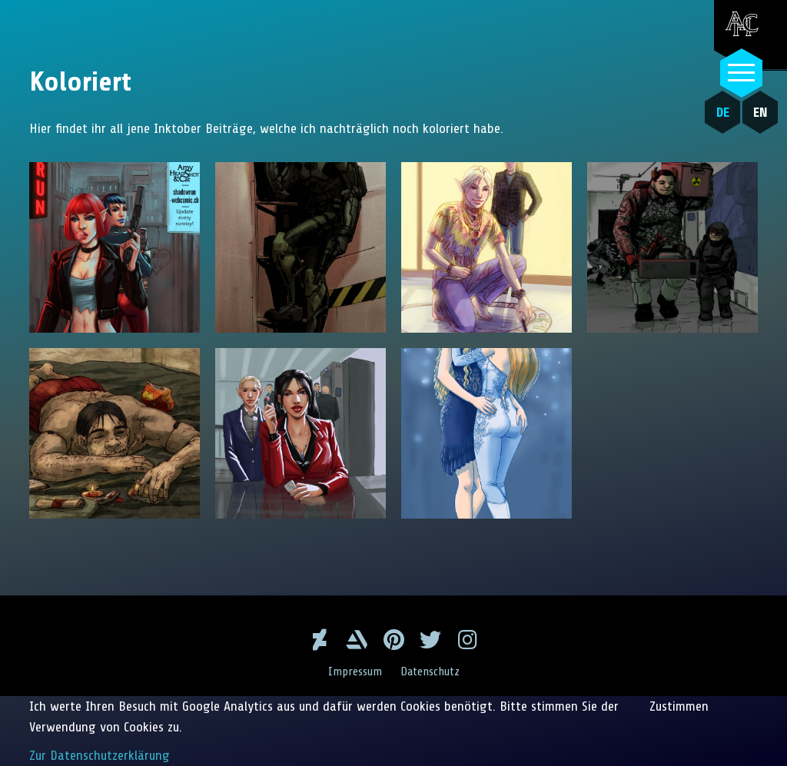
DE (722, 112)
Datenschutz (430, 671)
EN (760, 112)
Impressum (355, 671)
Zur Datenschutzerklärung (99, 755)
